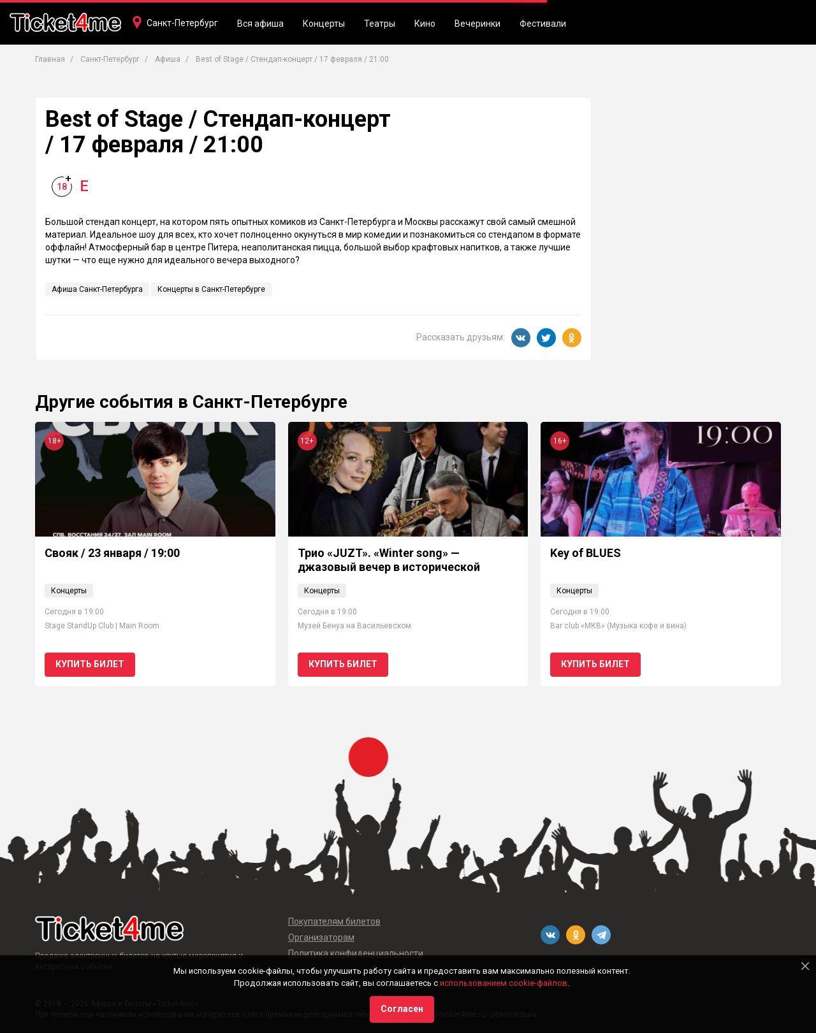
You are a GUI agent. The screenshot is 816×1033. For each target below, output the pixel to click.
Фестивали (543, 23)
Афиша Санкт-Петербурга (97, 289)
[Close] (805, 966)
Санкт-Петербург (182, 23)
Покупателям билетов (334, 921)
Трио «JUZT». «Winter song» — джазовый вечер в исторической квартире (389, 566)
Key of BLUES (585, 553)
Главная (50, 59)
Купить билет (89, 664)
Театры (379, 23)
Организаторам (321, 937)
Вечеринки (477, 23)
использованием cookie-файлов (503, 983)
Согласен (402, 1009)
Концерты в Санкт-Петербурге (211, 289)
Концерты (324, 23)
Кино (424, 23)
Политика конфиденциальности (355, 953)
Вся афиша (260, 23)
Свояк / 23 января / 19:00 (112, 553)
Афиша (167, 59)
